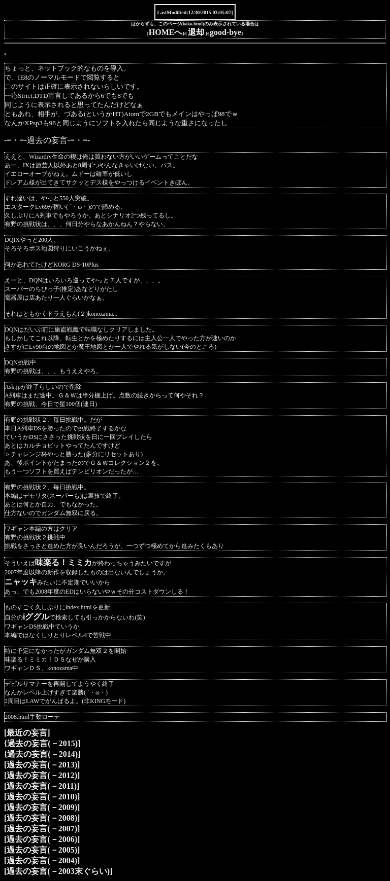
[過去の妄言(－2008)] (42, 818)
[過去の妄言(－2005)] (42, 850)
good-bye (225, 32)
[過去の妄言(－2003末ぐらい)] (58, 871)
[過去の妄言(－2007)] (42, 828)
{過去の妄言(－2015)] (42, 743)
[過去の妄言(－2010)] (42, 796)
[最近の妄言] (27, 732)
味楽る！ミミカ (63, 562)
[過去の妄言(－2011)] (41, 786)
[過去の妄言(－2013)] (42, 764)
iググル (36, 616)
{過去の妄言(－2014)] (42, 754)
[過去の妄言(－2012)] (42, 775)
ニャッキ (21, 581)
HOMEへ (166, 32)
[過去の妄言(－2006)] (42, 839)
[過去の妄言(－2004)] (42, 860)
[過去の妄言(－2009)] (42, 807)
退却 (196, 32)
